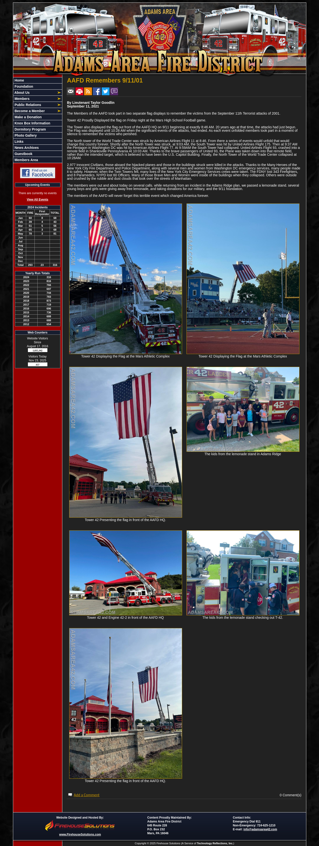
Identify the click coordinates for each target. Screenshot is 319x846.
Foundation (23, 86)
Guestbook (23, 154)
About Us (22, 93)
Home (19, 80)
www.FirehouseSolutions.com (80, 834)
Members (22, 99)
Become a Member (29, 111)
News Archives (26, 148)
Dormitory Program (30, 129)
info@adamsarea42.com (260, 829)
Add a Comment (86, 795)
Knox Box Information (32, 123)
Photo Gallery (25, 135)
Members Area (26, 160)
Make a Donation (28, 117)
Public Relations (27, 105)
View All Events (37, 199)
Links (18, 141)
